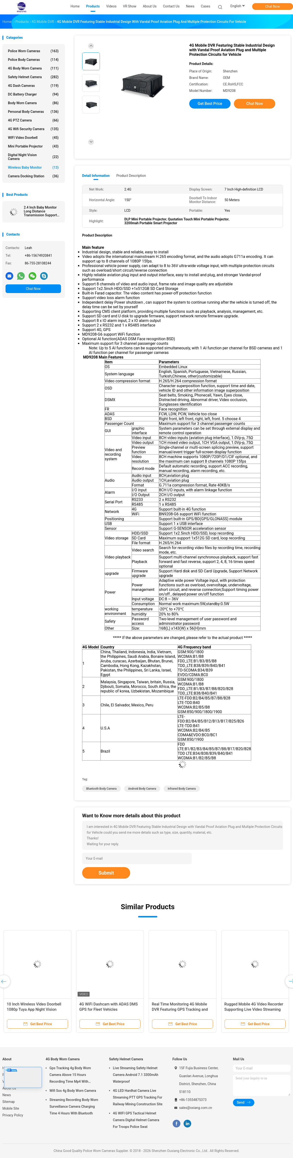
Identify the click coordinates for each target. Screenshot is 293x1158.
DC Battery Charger (33, 94)
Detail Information (96, 176)
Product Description (131, 176)
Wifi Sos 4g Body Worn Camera (72, 1091)
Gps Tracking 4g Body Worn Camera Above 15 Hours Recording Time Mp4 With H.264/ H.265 (70, 1075)
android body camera (142, 788)
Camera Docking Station (33, 176)
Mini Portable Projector (33, 146)
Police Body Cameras (33, 59)
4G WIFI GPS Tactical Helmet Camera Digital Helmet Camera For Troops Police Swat (136, 1120)
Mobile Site (10, 1108)
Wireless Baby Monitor (33, 167)
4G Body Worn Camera (33, 68)
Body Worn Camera (33, 103)
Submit (106, 873)
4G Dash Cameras (33, 85)
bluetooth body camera (101, 788)
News (6, 1095)
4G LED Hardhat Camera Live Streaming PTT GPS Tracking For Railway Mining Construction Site (138, 1097)
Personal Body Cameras (33, 111)
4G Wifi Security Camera (33, 129)
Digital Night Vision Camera (33, 157)
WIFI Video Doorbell (33, 137)
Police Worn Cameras (33, 51)
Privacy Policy (12, 1115)
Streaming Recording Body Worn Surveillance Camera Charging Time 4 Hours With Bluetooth (73, 1106)
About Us (9, 1088)
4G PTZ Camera (33, 120)
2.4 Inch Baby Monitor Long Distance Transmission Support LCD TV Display (40, 211)
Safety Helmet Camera (33, 77)
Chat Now (272, 6)
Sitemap (8, 1102)
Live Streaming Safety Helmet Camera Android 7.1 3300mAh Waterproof (135, 1074)
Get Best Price (210, 103)
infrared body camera (182, 788)
